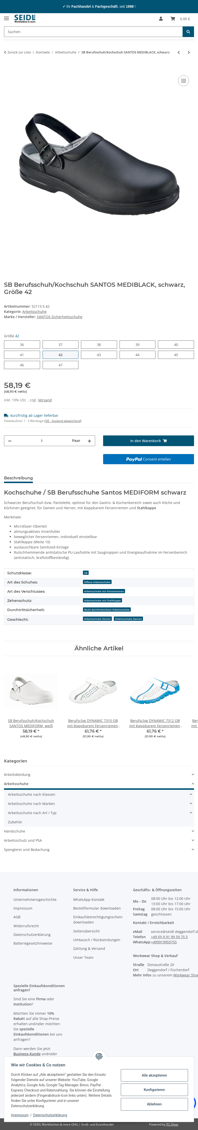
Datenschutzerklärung (51, 1115)
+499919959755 (164, 942)
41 (24, 354)
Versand (45, 400)
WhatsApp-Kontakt (88, 899)
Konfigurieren (153, 1090)
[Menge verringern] (9, 441)
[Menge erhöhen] (89, 441)
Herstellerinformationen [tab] (66, 478)
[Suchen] (93, 31)
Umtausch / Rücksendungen (96, 939)
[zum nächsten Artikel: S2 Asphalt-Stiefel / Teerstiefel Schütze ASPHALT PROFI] (189, 52)
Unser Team (83, 957)
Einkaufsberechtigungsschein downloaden (98, 919)
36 (24, 344)
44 (139, 354)
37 (62, 344)
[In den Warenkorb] (8, 68)
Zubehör (15, 822)
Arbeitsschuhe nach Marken (31, 803)
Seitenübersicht (86, 931)
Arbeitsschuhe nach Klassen (31, 794)
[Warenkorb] (180, 19)
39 (139, 344)
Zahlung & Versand (89, 948)
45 (178, 354)
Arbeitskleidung (17, 774)
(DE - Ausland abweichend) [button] (62, 421)
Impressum (21, 1115)
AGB (16, 917)
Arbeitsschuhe (34, 311)
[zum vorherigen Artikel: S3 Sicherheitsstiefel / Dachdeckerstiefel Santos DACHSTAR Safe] (179, 52)
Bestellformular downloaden (97, 908)
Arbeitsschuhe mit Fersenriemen (104, 591)
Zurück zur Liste (19, 52)
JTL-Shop (172, 1124)
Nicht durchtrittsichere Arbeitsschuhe (107, 609)
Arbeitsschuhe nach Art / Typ (32, 812)
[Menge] (41, 441)
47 (62, 364)
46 (24, 364)
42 (62, 354)
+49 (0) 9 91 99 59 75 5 (169, 936)
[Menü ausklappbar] (6, 16)
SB (85, 573)
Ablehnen (153, 1104)
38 (101, 344)
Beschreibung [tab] (18, 478)
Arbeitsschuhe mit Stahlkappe (102, 600)
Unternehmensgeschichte (35, 899)
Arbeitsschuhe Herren (97, 619)
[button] (161, 19)
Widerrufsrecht (26, 925)
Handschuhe (14, 831)
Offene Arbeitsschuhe (97, 582)
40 (178, 344)
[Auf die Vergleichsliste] (183, 80)
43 (101, 354)
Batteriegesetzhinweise (32, 943)
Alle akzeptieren (153, 1075)
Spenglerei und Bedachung (27, 849)
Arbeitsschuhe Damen (128, 619)
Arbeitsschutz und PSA (23, 840)
